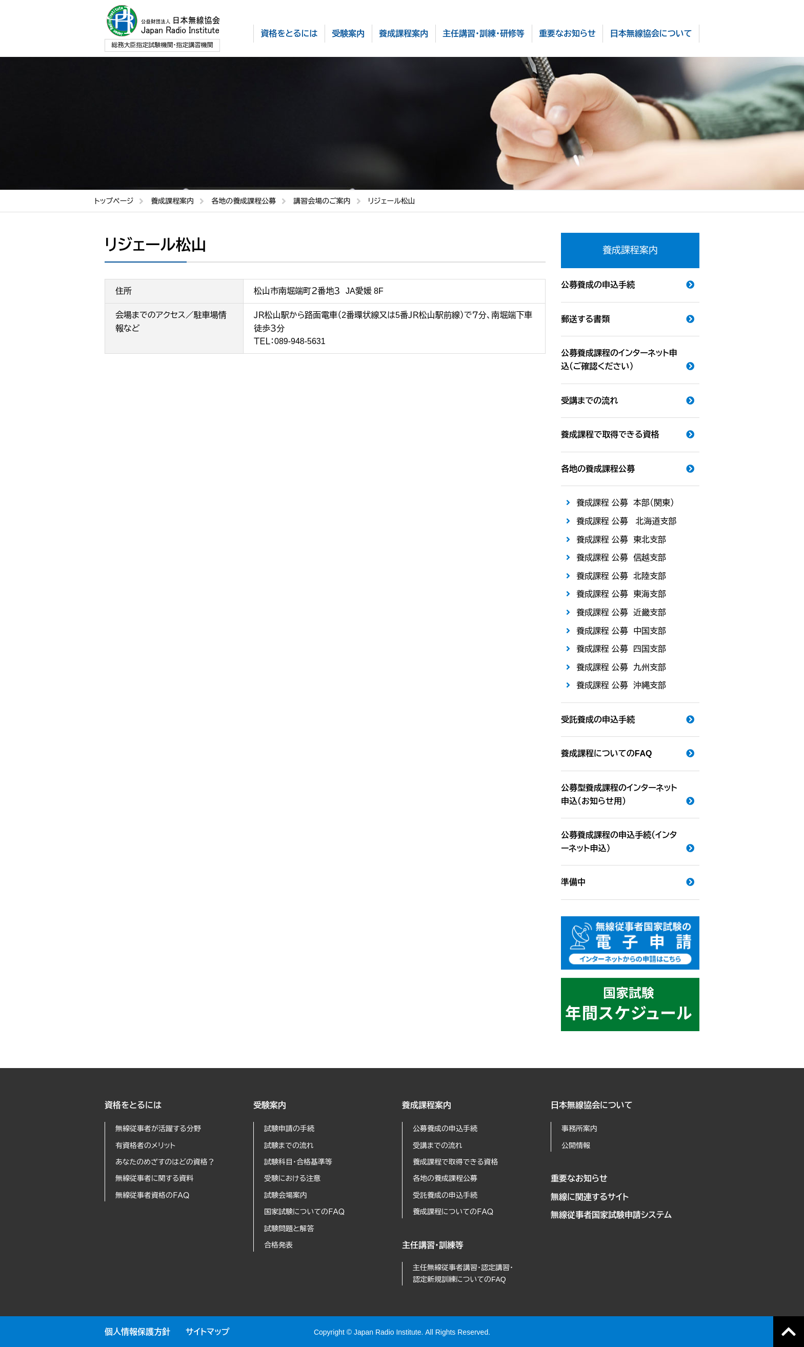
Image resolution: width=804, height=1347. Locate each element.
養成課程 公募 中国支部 (621, 631)
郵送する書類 (585, 319)
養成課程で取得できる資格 (610, 434)
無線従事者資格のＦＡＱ (152, 1195)
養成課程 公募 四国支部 (621, 649)
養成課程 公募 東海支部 (621, 594)
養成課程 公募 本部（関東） (625, 502)
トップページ (113, 201)
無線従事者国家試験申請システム (611, 1215)
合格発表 (278, 1245)
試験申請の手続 (289, 1128)
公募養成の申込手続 (598, 284)
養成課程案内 (172, 201)
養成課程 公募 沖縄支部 (621, 685)
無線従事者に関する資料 (154, 1178)
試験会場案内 (285, 1195)
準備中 (573, 882)
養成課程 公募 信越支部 (621, 557)
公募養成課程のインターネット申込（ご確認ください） (619, 360)
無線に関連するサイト (590, 1197)
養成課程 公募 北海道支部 (626, 521)
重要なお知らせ (579, 1178)
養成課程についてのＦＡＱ (453, 1212)
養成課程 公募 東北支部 (621, 539)
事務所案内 (579, 1128)
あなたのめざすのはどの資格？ (165, 1162)
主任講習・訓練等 (433, 1245)
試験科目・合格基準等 (298, 1162)
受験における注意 (292, 1178)
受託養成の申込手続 (598, 719)
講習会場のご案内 (322, 201)
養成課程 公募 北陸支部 (621, 576)
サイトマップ (207, 1332)
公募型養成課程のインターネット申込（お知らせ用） (619, 794)
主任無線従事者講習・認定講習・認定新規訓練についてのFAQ (463, 1273)
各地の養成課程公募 (243, 201)
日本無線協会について (592, 1105)
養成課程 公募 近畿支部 (621, 612)
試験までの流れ (289, 1145)
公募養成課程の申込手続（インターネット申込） (619, 842)
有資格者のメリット (145, 1145)
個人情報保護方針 (137, 1332)
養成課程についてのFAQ (606, 753)
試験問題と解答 (289, 1228)
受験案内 (269, 1105)
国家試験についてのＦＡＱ (304, 1212)
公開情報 (575, 1145)
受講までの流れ (589, 400)
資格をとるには (133, 1105)
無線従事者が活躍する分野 (158, 1128)
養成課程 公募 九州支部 (621, 667)
